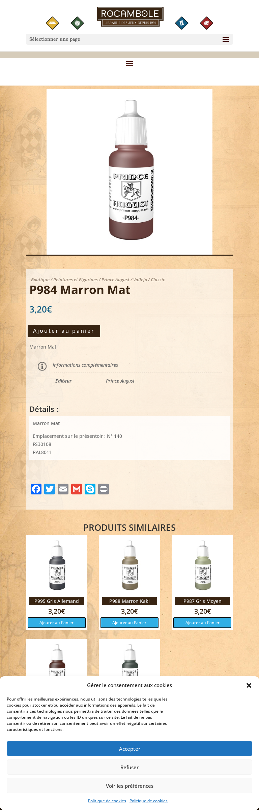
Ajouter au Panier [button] (56, 622)
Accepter (129, 752)
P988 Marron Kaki (129, 601)
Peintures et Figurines (75, 280)
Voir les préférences (129, 789)
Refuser (129, 771)
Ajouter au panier (64, 330)
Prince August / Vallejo (124, 280)
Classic (158, 280)
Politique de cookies (107, 805)
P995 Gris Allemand (56, 601)
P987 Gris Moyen (202, 601)
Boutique (40, 280)
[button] (249, 689)
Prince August (120, 381)
